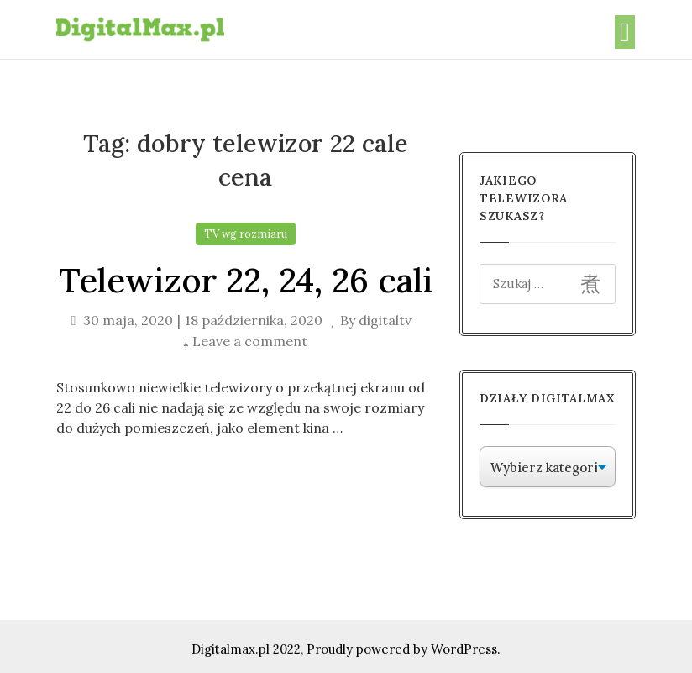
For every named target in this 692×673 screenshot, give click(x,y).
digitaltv (385, 320)
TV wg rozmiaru (245, 234)
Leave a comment (249, 341)
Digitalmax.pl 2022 (246, 649)
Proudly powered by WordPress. (404, 649)
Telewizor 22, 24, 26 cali (245, 280)
